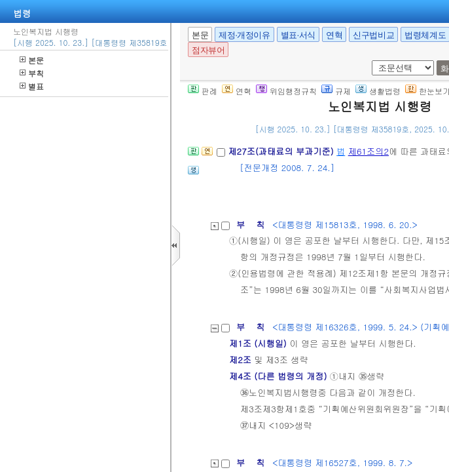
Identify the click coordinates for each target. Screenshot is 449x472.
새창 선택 (369, 60)
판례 (202, 90)
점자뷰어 (208, 50)
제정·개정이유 (244, 35)
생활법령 (378, 90)
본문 (32, 60)
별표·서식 (298, 35)
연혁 (334, 35)
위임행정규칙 (286, 90)
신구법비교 (373, 35)
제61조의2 (368, 151)
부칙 (32, 73)
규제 (336, 90)
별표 (32, 86)
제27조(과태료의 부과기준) (282, 151)
